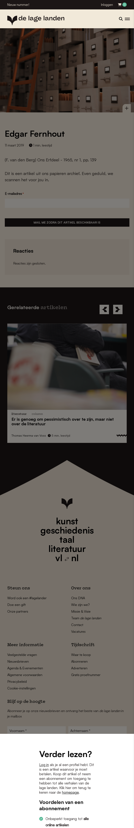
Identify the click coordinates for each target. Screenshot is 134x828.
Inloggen (107, 5)
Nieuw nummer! (18, 5)
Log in (44, 764)
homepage (70, 792)
